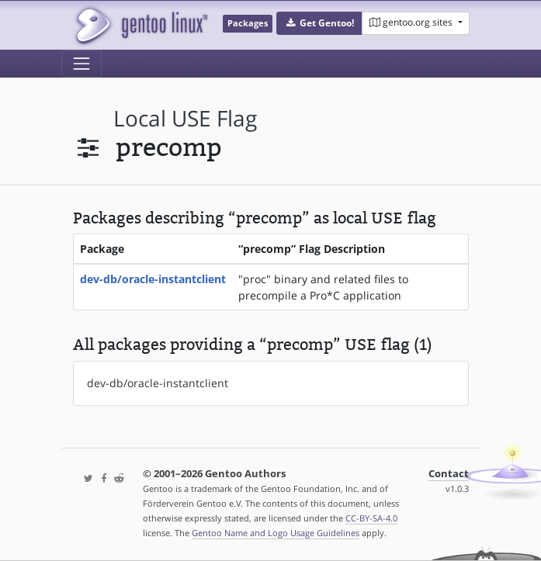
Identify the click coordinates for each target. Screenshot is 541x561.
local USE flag (185, 118)
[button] (319, 23)
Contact (448, 473)
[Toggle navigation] (81, 64)
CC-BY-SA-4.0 (371, 518)
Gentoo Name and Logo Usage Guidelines (275, 532)
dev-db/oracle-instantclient (153, 279)
